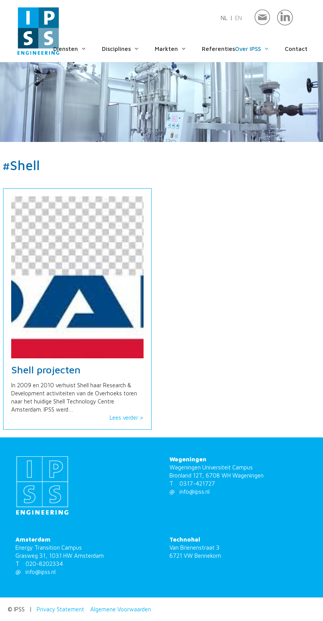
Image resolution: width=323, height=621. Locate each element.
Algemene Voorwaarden (120, 609)
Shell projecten (46, 369)
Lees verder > (127, 417)
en (238, 18)
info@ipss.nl (194, 491)
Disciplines (128, 49)
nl (224, 18)
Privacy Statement (60, 609)
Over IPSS (260, 49)
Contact (296, 49)
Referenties (218, 49)
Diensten (77, 49)
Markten (178, 49)
